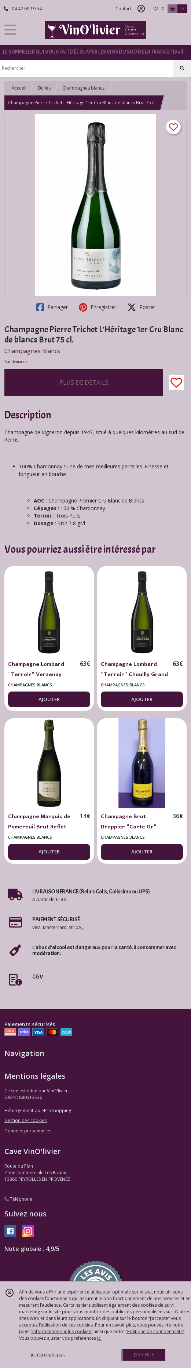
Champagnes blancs (83, 88)
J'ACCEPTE (144, 1354)
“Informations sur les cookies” (61, 1331)
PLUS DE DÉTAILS (84, 382)
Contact (123, 9)
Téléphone (18, 1199)
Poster (141, 307)
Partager (52, 307)
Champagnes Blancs (32, 351)
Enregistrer (97, 307)
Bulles (44, 88)
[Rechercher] (182, 68)
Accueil (19, 88)
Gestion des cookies (25, 1120)
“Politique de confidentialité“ (155, 1331)
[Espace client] (141, 9)
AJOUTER (49, 699)
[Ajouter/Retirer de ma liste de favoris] (176, 382)
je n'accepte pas (48, 1354)
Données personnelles (27, 1131)
